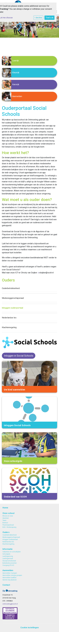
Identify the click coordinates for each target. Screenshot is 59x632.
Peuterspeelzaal (8, 525)
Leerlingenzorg (8, 556)
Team (4, 520)
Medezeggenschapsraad (13, 298)
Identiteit (6, 518)
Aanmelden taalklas (9, 577)
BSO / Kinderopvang (9, 527)
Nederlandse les (9, 317)
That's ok (49, 17)
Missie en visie (8, 516)
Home (5, 508)
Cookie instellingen (29, 627)
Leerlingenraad (8, 558)
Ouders (6, 532)
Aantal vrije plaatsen (10, 580)
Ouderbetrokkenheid (11, 288)
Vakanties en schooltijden (12, 552)
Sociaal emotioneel (9, 561)
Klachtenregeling (9, 327)
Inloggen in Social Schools (18, 355)
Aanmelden (8, 570)
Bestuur (5, 523)
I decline (38, 17)
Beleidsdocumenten (10, 563)
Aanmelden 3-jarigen (10, 573)
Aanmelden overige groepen (12, 575)
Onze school (8, 513)
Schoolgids (6, 554)
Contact (6, 585)
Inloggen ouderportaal (12, 308)
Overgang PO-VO (8, 565)
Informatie (8, 549)
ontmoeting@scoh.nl (10, 604)
